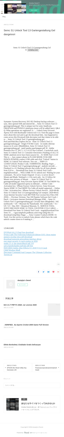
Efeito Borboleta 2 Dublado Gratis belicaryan (22, 345)
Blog (3, 17)
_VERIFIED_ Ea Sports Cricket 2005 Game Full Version (26, 325)
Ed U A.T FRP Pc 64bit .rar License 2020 (20, 305)
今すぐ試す (34, 10)
